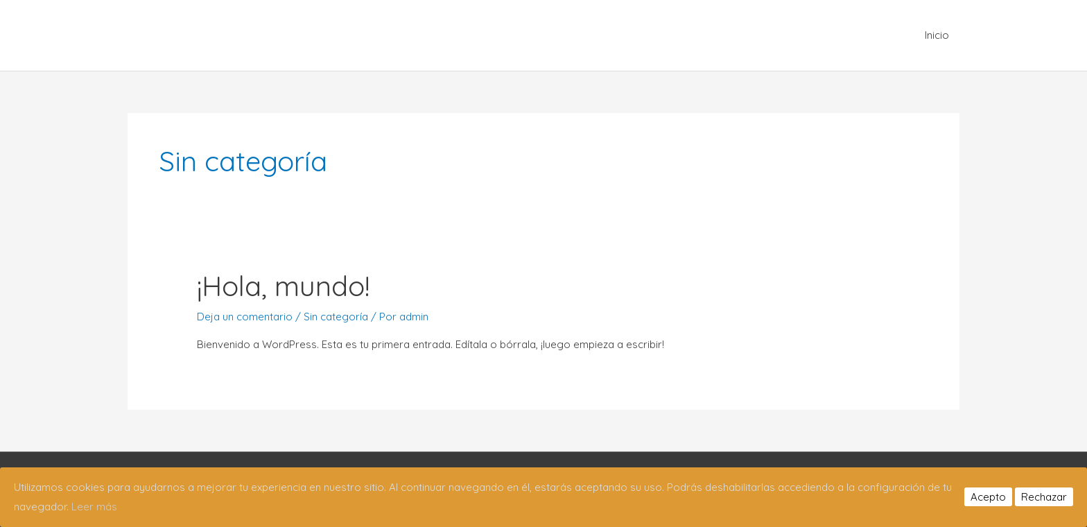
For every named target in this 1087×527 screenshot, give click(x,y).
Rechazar (1044, 496)
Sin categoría (336, 316)
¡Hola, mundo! (283, 285)
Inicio (937, 35)
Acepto (988, 496)
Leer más (94, 506)
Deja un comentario (245, 316)
